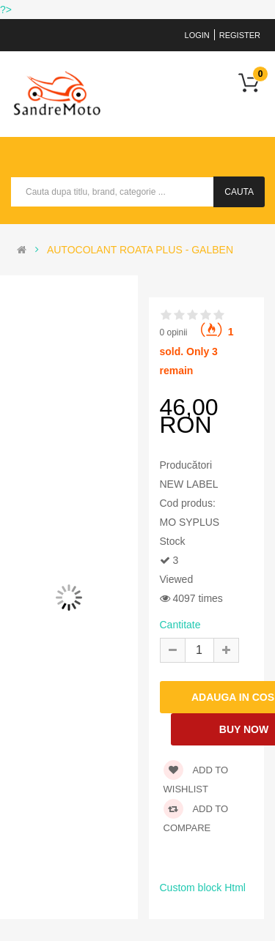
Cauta (239, 192)
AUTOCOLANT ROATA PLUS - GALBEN (140, 250)
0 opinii (174, 332)
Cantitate (180, 625)
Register (239, 35)
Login (197, 35)
